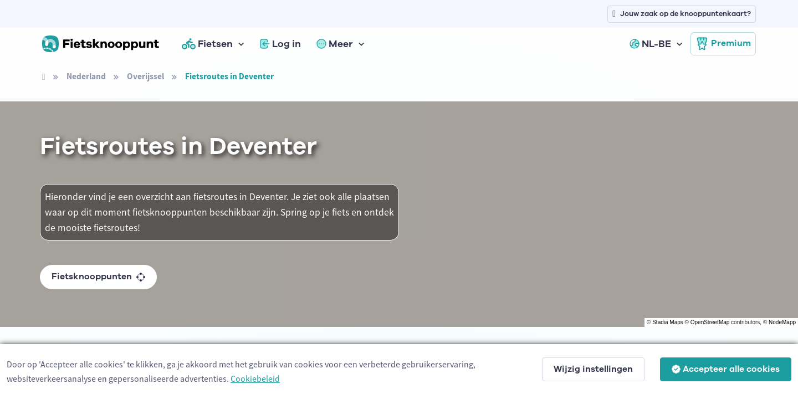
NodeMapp (782, 322)
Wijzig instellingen (593, 369)
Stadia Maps (667, 322)
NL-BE (650, 43)
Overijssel (145, 76)
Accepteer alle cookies (726, 369)
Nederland (86, 76)
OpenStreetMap (710, 322)
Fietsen (207, 43)
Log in (280, 43)
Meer (334, 43)
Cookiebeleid (255, 378)
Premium (723, 43)
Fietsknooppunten (98, 276)
